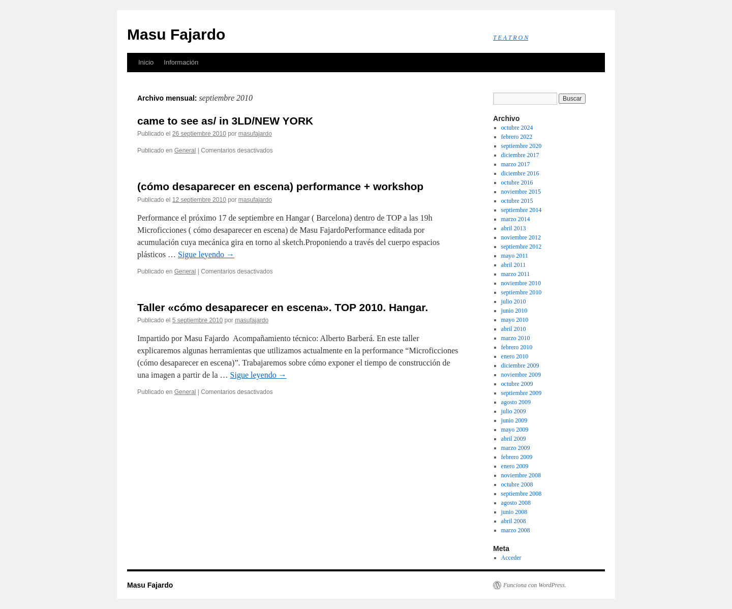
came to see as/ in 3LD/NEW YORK (225, 121)
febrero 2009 (517, 457)
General (185, 150)
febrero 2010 (517, 347)
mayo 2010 (515, 319)
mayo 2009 (515, 429)
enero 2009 (515, 466)
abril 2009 (513, 438)
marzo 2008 (515, 530)
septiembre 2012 (521, 246)
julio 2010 (513, 301)
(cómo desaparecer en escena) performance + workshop (280, 186)
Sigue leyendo (206, 254)
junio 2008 (514, 511)
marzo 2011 (515, 274)
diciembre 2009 (520, 365)
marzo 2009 (515, 447)
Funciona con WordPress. (534, 585)
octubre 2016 (517, 182)
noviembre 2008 (521, 475)
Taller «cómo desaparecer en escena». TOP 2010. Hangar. (282, 307)
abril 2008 (513, 521)
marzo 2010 (515, 338)
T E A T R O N (510, 37)
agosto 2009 (516, 402)
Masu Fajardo (176, 34)
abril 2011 (513, 264)
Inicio (146, 62)
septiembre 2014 (521, 210)
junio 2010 (514, 310)
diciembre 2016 (520, 173)
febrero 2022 (517, 136)
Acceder (511, 557)
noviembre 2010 (521, 283)
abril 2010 (513, 328)
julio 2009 (513, 411)
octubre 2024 (517, 127)
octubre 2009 (517, 383)
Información (181, 62)
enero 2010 (515, 356)
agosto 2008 (516, 502)
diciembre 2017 (520, 155)
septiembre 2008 (521, 493)
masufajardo (255, 133)
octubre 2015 (517, 200)
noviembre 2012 (521, 237)
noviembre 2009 (521, 374)
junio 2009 (514, 420)
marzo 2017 (515, 164)
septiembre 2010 (521, 292)
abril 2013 (513, 228)
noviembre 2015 (521, 191)
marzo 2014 (515, 219)
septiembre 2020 (521, 145)
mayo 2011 (514, 255)
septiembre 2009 (521, 393)
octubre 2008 (517, 484)
